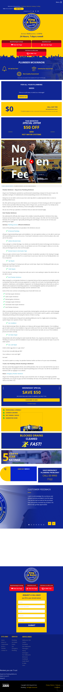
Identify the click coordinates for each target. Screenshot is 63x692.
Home (3, 186)
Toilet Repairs (12, 269)
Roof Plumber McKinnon (14, 277)
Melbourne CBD (26, 640)
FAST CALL (18, 9)
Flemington (25, 648)
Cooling (38, 6)
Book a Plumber (3, 647)
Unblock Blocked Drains (14, 241)
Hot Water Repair (12, 335)
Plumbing (23, 6)
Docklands (25, 644)
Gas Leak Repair (12, 345)
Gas (13, 646)
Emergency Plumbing (15, 649)
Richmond (25, 657)
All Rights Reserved (32, 687)
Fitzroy (24, 650)
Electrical (29, 6)
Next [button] (53, 523)
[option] (41, 500)
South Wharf (25, 661)
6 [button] (41, 525)
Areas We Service (9, 186)
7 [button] (44, 525)
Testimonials (4, 644)
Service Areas (27, 637)
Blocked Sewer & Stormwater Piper (17, 251)
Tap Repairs (11, 261)
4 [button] (36, 525)
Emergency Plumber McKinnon (15, 373)
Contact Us (4, 650)
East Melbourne (26, 646)
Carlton (24, 642)
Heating (34, 6)
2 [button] (31, 525)
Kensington (25, 653)
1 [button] (29, 525)
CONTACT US (23, 96)
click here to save (31, 400)
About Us (3, 642)
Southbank (25, 659)
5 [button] (39, 525)
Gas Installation (12, 323)
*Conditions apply (31, 403)
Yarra (23, 665)
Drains (13, 644)
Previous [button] (49, 523)
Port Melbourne (26, 655)
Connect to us (27, 11)
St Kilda (24, 663)
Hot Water (14, 642)
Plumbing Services (13, 225)
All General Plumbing (13, 231)
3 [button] (34, 525)
